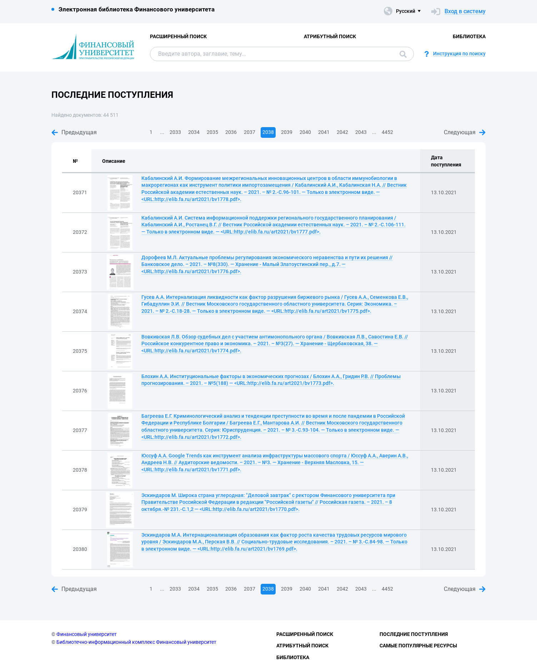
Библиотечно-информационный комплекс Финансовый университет (136, 642)
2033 (175, 132)
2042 (342, 132)
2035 (212, 132)
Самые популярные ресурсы (418, 645)
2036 (231, 132)
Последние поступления (414, 634)
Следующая (465, 132)
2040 (305, 132)
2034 (194, 132)
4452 (387, 132)
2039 (286, 132)
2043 (361, 132)
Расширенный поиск (178, 36)
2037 (249, 132)
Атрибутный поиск (330, 36)
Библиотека (469, 36)
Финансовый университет (86, 634)
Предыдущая (74, 132)
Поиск (403, 54)
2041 (324, 132)
